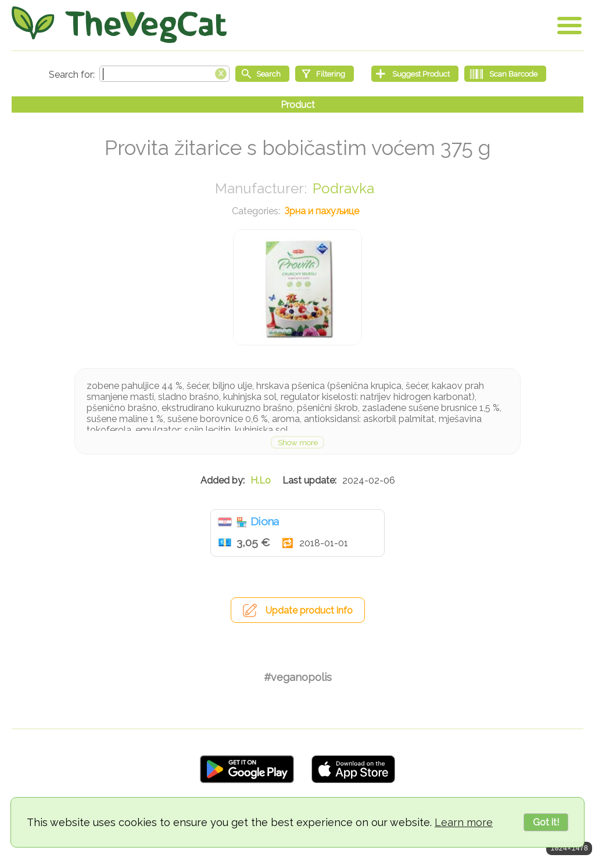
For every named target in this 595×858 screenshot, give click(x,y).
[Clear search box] (221, 73)
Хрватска (225, 522)
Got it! (546, 822)
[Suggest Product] (414, 74)
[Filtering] (324, 74)
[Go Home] (119, 25)
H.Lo (260, 480)
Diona (264, 521)
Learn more (464, 822)
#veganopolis (298, 677)
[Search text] (164, 74)
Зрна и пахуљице (321, 211)
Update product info (309, 610)
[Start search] (262, 74)
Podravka (343, 188)
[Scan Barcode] (505, 74)
